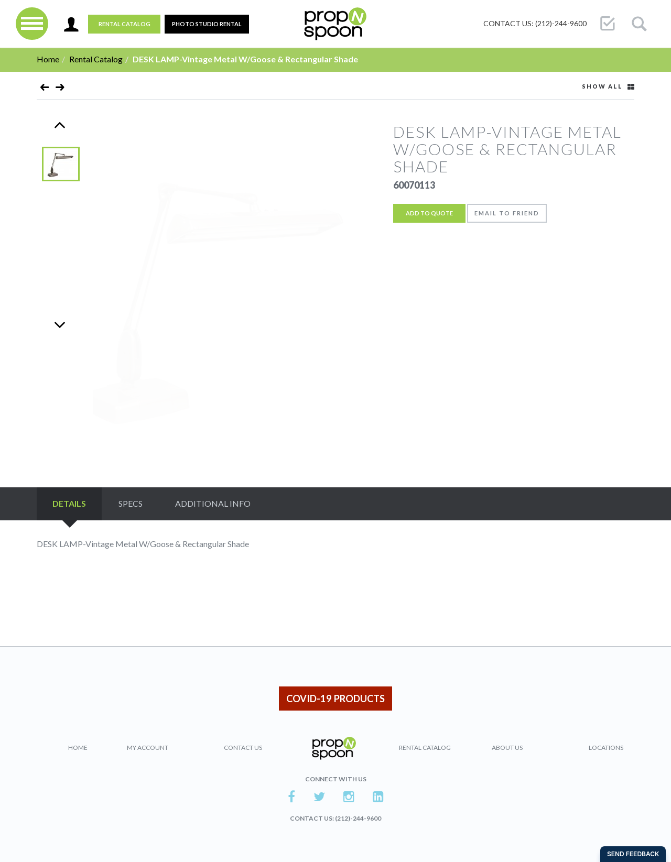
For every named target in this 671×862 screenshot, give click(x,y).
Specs (130, 503)
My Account (147, 747)
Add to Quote (429, 213)
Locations (606, 747)
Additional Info (213, 503)
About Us (507, 747)
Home (48, 59)
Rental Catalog (124, 23)
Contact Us (243, 747)
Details (69, 503)
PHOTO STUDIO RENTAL (207, 23)
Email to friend (506, 213)
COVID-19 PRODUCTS (335, 698)
